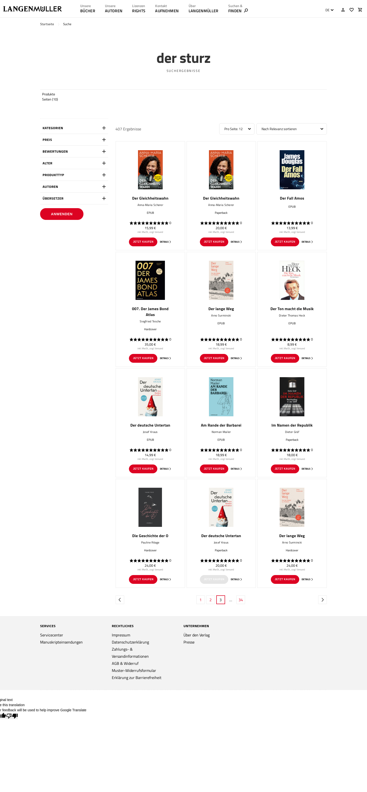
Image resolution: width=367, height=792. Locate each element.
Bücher (87, 11)
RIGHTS (138, 11)
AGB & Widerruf (125, 663)
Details (166, 242)
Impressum (121, 635)
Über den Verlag (197, 635)
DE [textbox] (327, 10)
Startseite (47, 24)
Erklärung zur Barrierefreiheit (136, 677)
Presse (189, 642)
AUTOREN (113, 11)
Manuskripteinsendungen (61, 642)
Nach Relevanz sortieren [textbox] (279, 129)
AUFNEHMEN (167, 11)
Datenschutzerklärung (130, 642)
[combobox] (328, 10)
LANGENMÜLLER (203, 11)
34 (241, 600)
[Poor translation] (12, 716)
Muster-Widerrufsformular (134, 670)
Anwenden (61, 214)
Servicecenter (51, 635)
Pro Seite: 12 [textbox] (233, 129)
